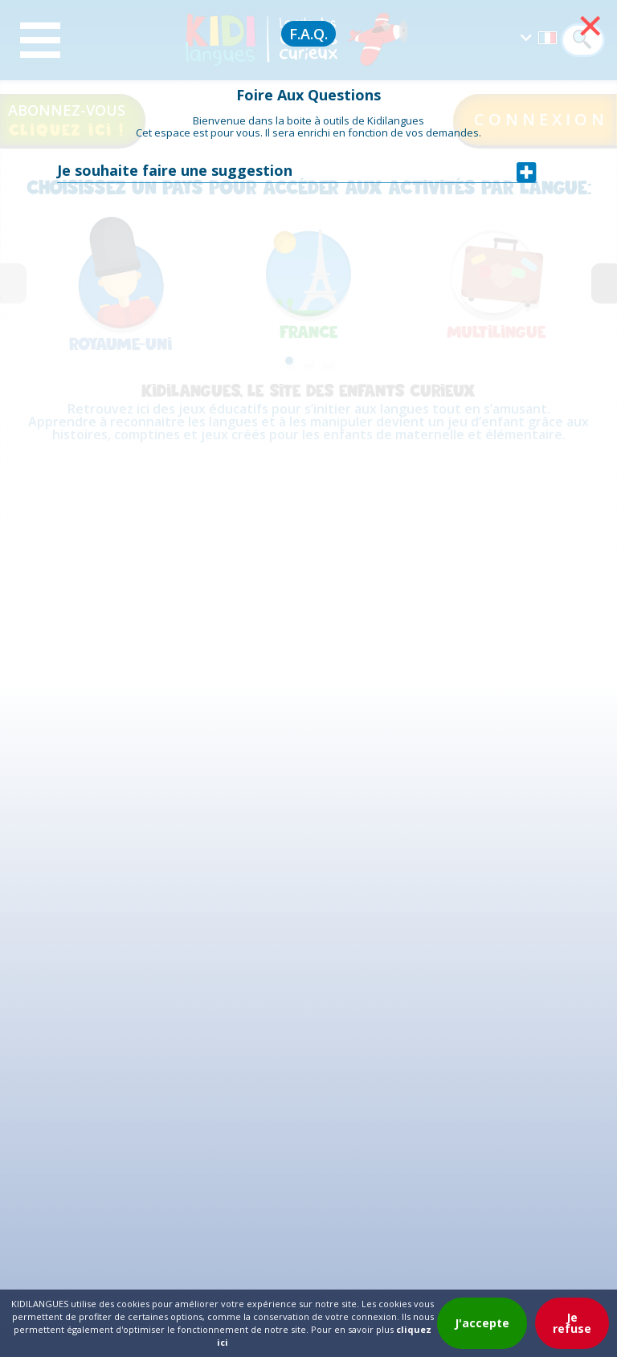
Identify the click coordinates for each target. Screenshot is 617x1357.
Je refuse (572, 1323)
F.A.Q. (308, 33)
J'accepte (482, 1323)
